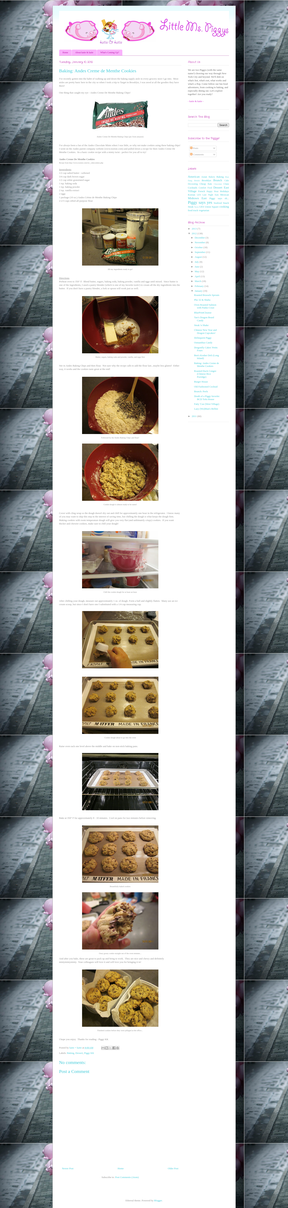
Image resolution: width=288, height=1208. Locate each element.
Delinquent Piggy (202, 337)
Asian (204, 176)
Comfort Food (205, 188)
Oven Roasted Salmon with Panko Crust (205, 306)
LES (199, 195)
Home (65, 52)
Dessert (79, 1053)
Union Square (212, 206)
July (197, 261)
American (194, 176)
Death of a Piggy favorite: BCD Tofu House (207, 398)
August (198, 256)
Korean (191, 194)
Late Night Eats (210, 195)
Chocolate (218, 184)
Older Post (173, 1168)
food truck (193, 210)
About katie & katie (84, 52)
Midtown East (197, 198)
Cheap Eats (206, 183)
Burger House (201, 381)
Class (226, 183)
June (197, 266)
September (200, 252)
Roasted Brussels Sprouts (206, 295)
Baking (70, 1053)
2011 (194, 416)
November (200, 242)
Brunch (217, 180)
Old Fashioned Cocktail (206, 386)
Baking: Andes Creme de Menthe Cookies (206, 365)
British (197, 181)
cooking (224, 206)
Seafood (218, 202)
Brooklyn (206, 180)
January (199, 290)
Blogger (158, 1200)
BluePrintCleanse (202, 312)
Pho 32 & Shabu (202, 299)
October (199, 247)
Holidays (224, 191)
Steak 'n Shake (201, 325)
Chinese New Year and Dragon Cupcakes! (205, 331)
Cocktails (192, 187)
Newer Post (67, 1168)
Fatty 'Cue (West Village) (206, 404)
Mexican (224, 194)
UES (201, 206)
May (197, 271)
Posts (194, 148)
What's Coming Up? (109, 52)
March (198, 281)
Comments (197, 154)
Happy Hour (213, 191)
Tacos (196, 207)
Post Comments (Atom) (127, 1177)
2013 (194, 228)
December (200, 237)
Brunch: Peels (201, 391)
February (199, 286)
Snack (226, 202)
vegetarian (204, 210)
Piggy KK (89, 1053)
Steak (191, 206)
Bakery (212, 177)
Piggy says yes (200, 202)
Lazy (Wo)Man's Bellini (206, 408)
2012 (194, 233)
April (198, 276)
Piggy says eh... (219, 198)
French (201, 191)
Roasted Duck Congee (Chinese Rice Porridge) (205, 374)
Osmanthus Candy (203, 342)
